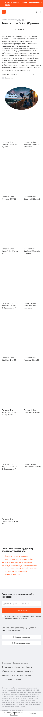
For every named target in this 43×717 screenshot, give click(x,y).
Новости (29, 667)
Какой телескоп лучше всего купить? (19, 562)
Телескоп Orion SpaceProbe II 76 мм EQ (10, 521)
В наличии (9, 78)
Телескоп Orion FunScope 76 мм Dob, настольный (32, 144)
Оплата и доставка (20, 663)
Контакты (5, 675)
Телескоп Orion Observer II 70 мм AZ (32, 411)
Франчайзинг (25, 675)
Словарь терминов (12, 574)
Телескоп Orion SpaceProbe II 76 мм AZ (10, 251)
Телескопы (20, 19)
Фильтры (21, 29)
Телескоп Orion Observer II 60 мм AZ (32, 198)
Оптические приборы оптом (13, 667)
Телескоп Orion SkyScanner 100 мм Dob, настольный (9, 466)
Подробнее (14, 715)
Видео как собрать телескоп (16, 556)
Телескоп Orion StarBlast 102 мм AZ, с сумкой (32, 251)
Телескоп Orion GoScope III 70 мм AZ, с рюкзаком (9, 412)
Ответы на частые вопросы (16, 571)
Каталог (12, 19)
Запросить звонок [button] (22, 637)
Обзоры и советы (8, 671)
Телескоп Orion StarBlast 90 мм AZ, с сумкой (10, 144)
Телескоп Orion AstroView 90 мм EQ (31, 359)
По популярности (8, 74)
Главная (4, 19)
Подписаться (21, 610)
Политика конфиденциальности (12, 710)
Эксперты (15, 675)
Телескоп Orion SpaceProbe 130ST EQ (32, 465)
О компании (6, 663)
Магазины (29, 671)
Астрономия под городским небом (19, 559)
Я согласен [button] (33, 714)
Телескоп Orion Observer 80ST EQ (9, 198)
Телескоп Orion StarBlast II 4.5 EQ (9, 359)
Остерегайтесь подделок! (12, 679)
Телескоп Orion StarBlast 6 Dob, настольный (30, 305)
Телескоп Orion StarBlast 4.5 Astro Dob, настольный (9, 305)
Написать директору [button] (22, 643)
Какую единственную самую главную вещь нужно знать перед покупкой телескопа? (22, 566)
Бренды (20, 671)
